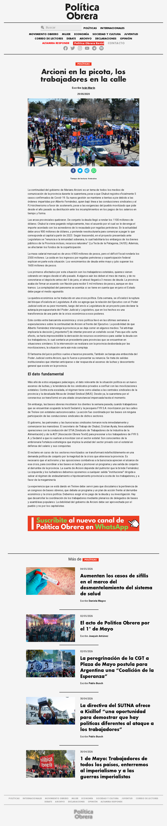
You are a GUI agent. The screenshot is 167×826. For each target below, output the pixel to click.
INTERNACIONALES (112, 28)
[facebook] (73, 171)
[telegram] (87, 171)
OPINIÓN (126, 38)
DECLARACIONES (105, 38)
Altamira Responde (111, 802)
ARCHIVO (86, 38)
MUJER (66, 34)
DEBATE (71, 38)
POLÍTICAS (90, 28)
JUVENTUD (131, 34)
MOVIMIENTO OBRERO (44, 34)
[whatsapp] (93, 171)
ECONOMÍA (81, 34)
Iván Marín (88, 87)
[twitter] (80, 171)
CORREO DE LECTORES (49, 38)
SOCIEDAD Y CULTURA (106, 34)
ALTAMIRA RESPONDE (55, 43)
